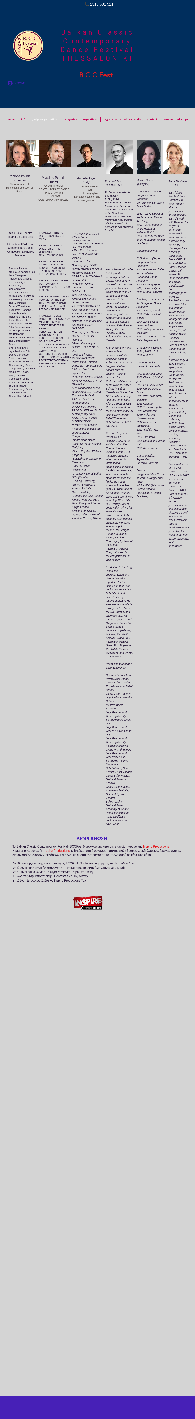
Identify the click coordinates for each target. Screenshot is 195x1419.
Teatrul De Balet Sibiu (21, 236)
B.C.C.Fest (95, 75)
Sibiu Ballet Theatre (20, 233)
